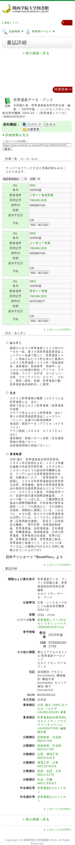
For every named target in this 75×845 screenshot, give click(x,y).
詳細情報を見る (17, 135)
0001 (33, 185)
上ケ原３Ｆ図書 (40, 243)
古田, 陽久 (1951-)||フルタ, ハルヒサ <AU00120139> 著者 (52, 708)
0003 (33, 281)
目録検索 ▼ (13, 31)
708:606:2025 (38, 200)
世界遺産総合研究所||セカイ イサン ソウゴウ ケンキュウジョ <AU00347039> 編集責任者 (51, 725)
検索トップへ (12, 22)
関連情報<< (63, 89)
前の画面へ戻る (37, 53)
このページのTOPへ (59, 329)
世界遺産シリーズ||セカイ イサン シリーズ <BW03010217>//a (51, 623)
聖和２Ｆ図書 (39, 291)
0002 (33, 233)
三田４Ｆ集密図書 (42, 195)
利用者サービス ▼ (40, 31)
